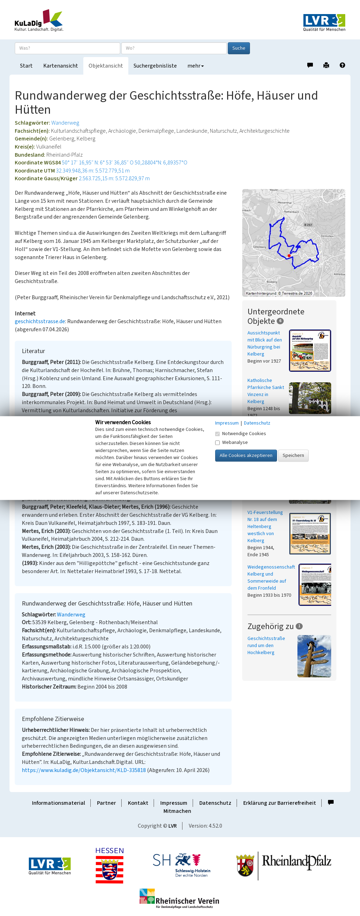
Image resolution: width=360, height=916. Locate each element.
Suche (238, 48)
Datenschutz (215, 803)
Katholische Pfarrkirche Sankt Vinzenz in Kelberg (266, 391)
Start (26, 66)
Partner (106, 803)
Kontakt (138, 803)
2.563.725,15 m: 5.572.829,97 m (114, 178)
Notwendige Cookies (240, 433)
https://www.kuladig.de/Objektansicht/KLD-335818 (84, 770)
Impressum (173, 803)
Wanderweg (65, 123)
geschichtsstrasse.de (40, 321)
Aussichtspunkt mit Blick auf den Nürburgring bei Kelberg (265, 344)
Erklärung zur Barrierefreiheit (279, 803)
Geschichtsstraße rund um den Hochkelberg (266, 645)
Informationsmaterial (58, 803)
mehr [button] (195, 66)
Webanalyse (231, 442)
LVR (172, 826)
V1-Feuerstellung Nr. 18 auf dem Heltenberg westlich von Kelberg (265, 526)
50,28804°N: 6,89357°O (161, 163)
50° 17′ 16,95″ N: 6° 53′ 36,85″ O (98, 163)
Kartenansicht (60, 66)
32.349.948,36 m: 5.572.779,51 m (93, 171)
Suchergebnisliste (155, 66)
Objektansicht (106, 66)
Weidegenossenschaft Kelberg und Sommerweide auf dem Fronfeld (271, 578)
